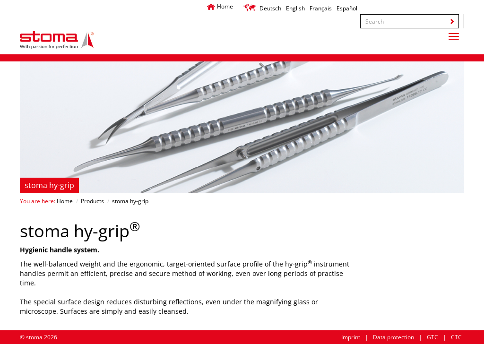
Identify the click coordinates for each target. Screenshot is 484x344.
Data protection (393, 337)
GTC (432, 337)
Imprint (350, 337)
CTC (456, 337)
